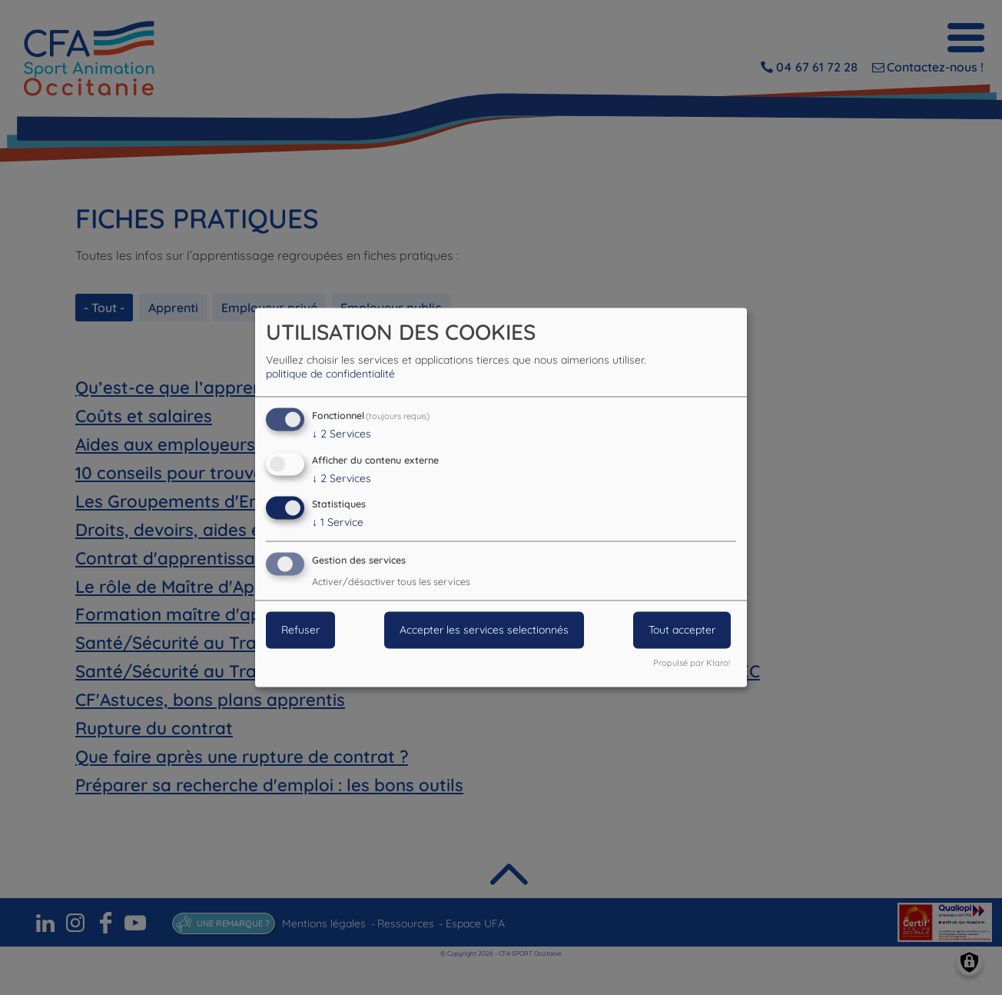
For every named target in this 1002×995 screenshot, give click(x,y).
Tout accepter (682, 630)
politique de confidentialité (330, 374)
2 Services (341, 433)
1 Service (337, 523)
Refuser (300, 630)
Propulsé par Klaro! (691, 663)
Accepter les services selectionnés (484, 630)
